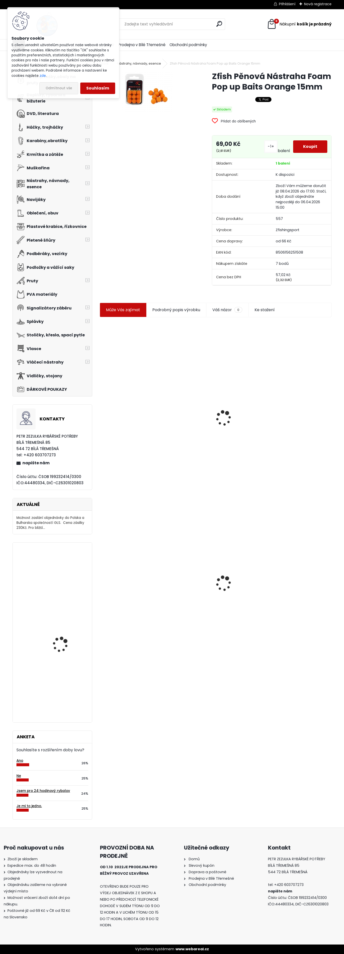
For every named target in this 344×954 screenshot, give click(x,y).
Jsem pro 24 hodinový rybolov (43, 790)
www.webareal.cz (192, 949)
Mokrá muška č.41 (297, 575)
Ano (19, 760)
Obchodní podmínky (188, 44)
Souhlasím (97, 88)
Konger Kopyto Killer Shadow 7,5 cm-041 (181, 574)
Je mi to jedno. (29, 806)
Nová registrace (318, 3)
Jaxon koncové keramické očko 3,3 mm (126, 387)
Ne (18, 775)
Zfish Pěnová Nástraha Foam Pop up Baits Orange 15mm (125, 577)
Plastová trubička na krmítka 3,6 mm (182, 387)
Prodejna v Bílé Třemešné (142, 44)
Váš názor (227, 310)
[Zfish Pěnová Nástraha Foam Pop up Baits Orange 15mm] (147, 91)
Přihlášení (287, 3)
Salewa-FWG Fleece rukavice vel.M (62, 642)
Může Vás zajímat (123, 310)
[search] (219, 24)
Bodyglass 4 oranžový (64, 687)
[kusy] (111, 472)
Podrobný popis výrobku (176, 310)
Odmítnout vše (59, 88)
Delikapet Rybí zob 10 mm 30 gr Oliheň (63, 568)
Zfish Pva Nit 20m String (244, 590)
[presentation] (102, 406)
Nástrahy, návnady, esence (139, 63)
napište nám (36, 463)
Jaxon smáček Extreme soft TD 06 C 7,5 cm (243, 395)
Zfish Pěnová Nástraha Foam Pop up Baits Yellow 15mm (302, 403)
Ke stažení (265, 310)
